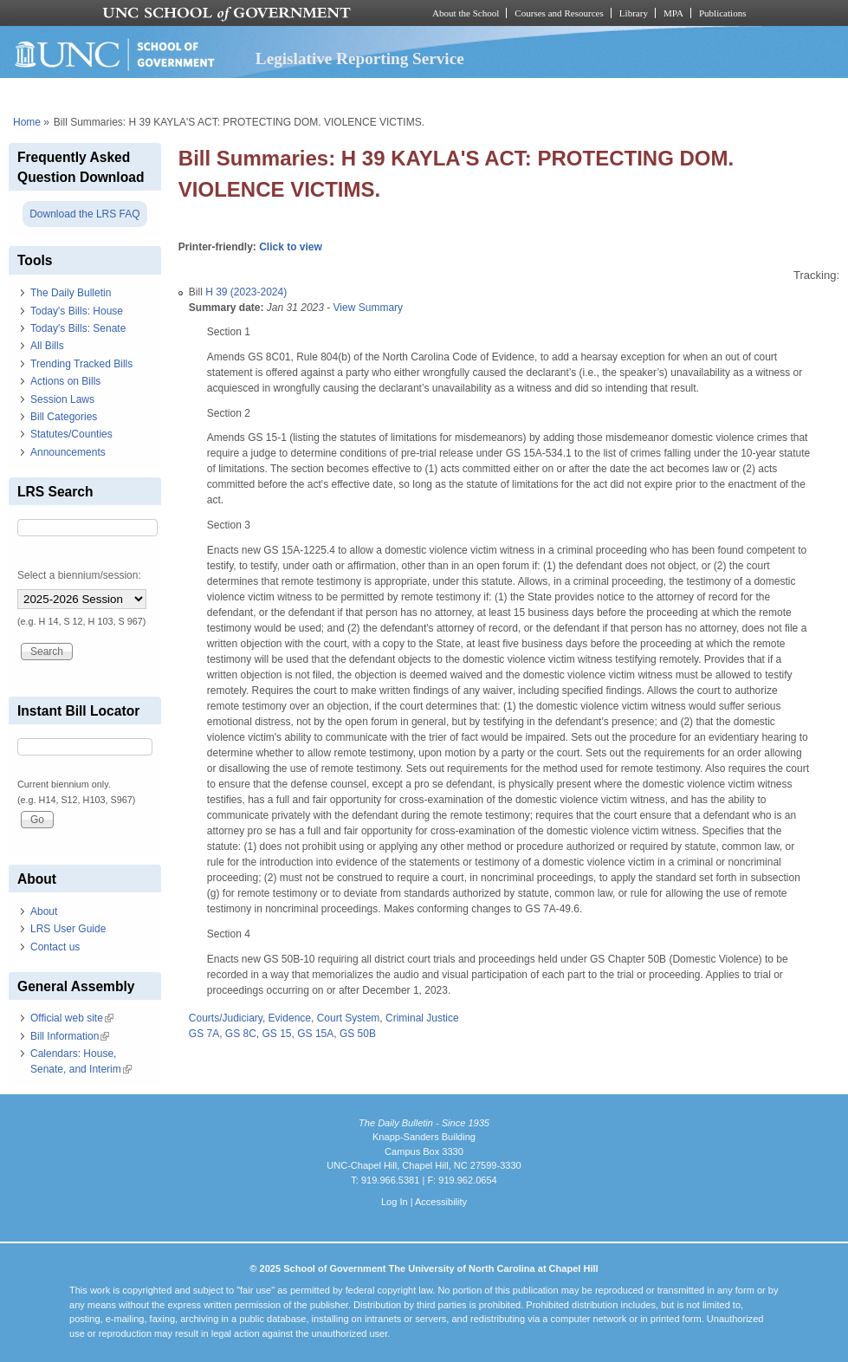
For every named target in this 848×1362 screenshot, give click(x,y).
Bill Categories (63, 417)
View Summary (368, 308)
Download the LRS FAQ (84, 214)
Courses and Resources (559, 13)
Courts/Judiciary (225, 1018)
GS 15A (315, 1034)
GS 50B (358, 1034)
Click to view (290, 247)
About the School (465, 13)
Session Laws (62, 399)
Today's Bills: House (76, 311)
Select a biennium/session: (79, 575)
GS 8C (240, 1034)
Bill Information (69, 1036)
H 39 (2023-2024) (246, 292)
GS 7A (204, 1034)
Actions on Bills (65, 381)
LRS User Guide (68, 929)
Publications (723, 13)
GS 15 (277, 1034)
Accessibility (441, 1202)
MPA (673, 13)
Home (27, 122)
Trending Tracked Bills (81, 364)
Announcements (68, 452)
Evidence (290, 1018)
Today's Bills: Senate (78, 328)
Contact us (55, 947)
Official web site (71, 1018)
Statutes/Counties (71, 434)
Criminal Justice (422, 1018)
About (43, 911)
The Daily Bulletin (70, 293)
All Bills (47, 346)
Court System (348, 1018)
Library (633, 13)
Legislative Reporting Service (360, 58)
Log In (394, 1202)
